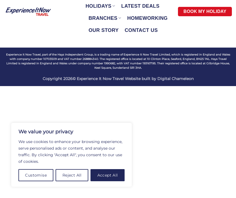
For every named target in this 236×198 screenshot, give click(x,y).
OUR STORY (104, 30)
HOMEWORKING (147, 18)
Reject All (72, 175)
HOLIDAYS (100, 6)
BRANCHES (105, 18)
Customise (36, 175)
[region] (71, 155)
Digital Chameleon (175, 78)
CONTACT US (141, 30)
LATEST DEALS (140, 6)
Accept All (107, 175)
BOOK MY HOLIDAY (204, 11)
